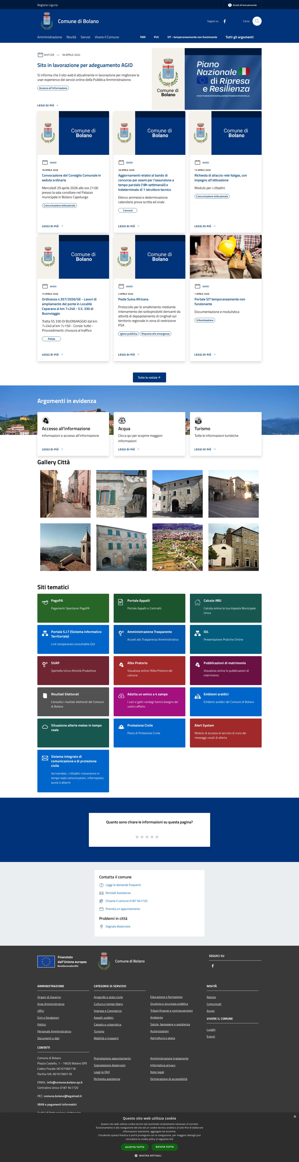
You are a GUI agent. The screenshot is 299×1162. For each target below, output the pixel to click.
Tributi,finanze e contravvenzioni (171, 1010)
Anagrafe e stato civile (108, 997)
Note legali (157, 1072)
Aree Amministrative (50, 1004)
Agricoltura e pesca (162, 1038)
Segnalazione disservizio (109, 1065)
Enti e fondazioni (48, 1017)
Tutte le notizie (149, 377)
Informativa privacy (162, 1065)
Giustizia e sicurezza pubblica (169, 1003)
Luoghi (211, 1029)
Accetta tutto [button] (134, 1147)
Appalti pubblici (104, 1017)
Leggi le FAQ (102, 1072)
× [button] (294, 1116)
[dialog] (149, 1137)
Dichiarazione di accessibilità (168, 1079)
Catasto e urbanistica (107, 1024)
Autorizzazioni (159, 1031)
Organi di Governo (49, 997)
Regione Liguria (47, 5)
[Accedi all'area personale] (242, 5)
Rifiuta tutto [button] (165, 1146)
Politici (41, 1024)
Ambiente (156, 1017)
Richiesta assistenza (107, 1079)
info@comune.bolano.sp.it (65, 1082)
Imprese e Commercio (108, 1010)
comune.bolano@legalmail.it (63, 1096)
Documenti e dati (48, 1038)
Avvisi (49, 162)
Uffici (40, 1010)
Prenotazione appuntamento (112, 1058)
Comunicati (214, 1004)
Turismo (99, 1031)
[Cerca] (257, 21)
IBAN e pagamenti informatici (57, 1104)
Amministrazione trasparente (169, 1058)
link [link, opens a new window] (171, 1139)
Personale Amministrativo (54, 1031)
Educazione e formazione (166, 997)
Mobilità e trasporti (106, 1038)
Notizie (49, 55)
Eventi (211, 1036)
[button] (149, 1155)
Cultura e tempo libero (108, 1004)
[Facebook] (223, 21)
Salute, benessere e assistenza (170, 1024)
